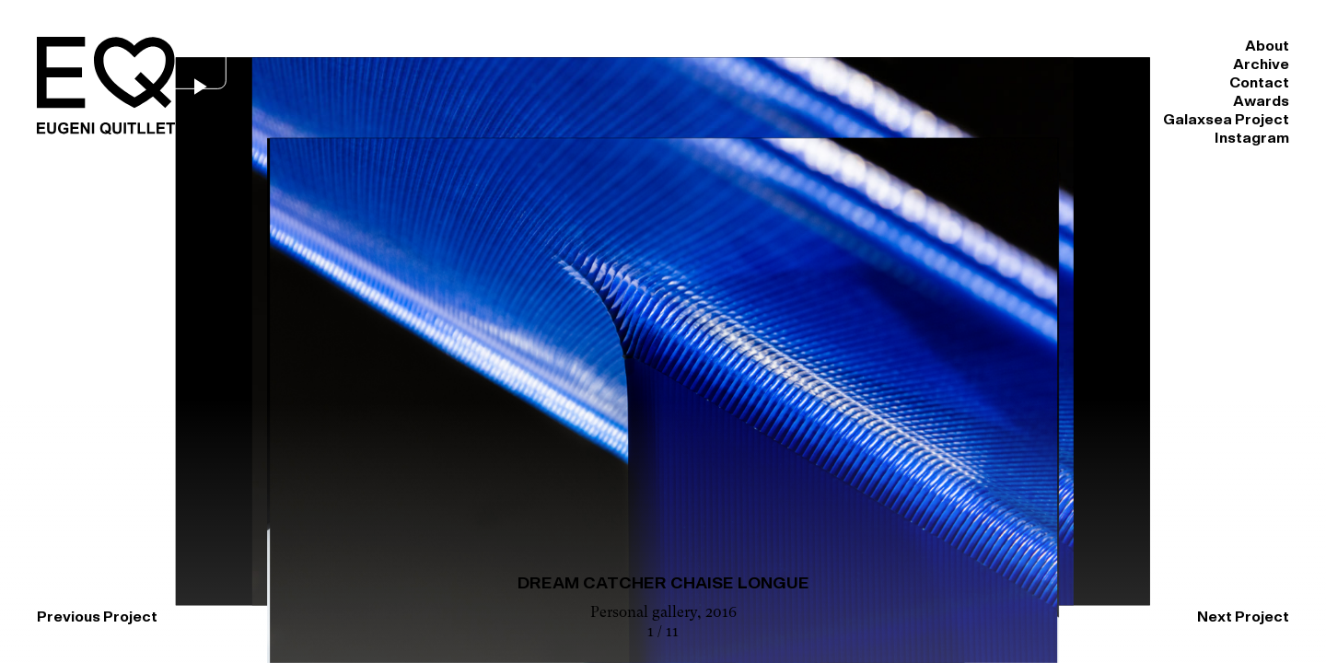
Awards (950, 46)
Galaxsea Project (1096, 46)
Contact (837, 46)
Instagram (1252, 46)
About (618, 46)
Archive (723, 46)
